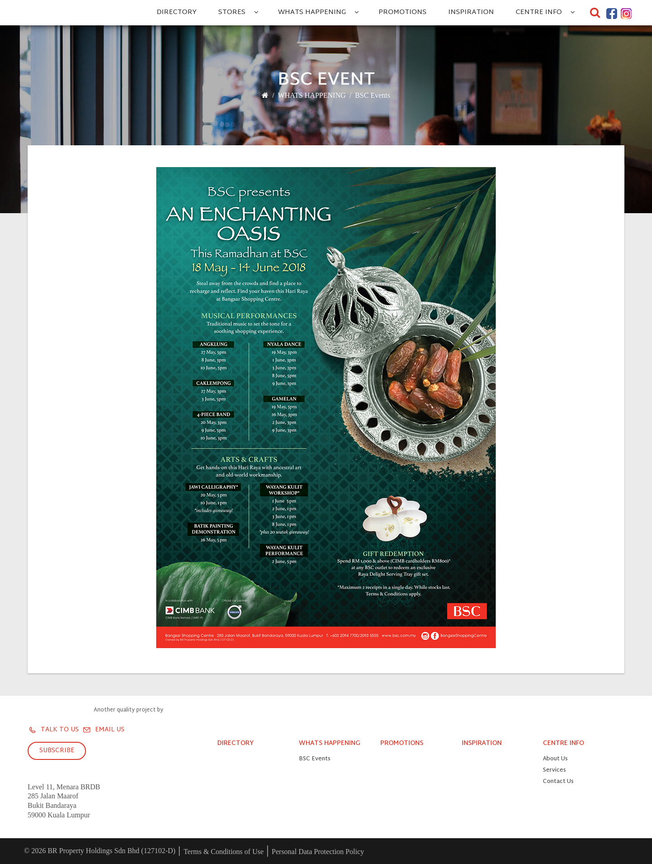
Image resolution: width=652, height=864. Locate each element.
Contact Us (558, 782)
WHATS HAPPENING (312, 12)
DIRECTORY (177, 12)
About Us (555, 759)
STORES (231, 12)
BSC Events (372, 95)
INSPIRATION (471, 12)
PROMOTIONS (403, 12)
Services (554, 770)
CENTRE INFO (539, 12)
